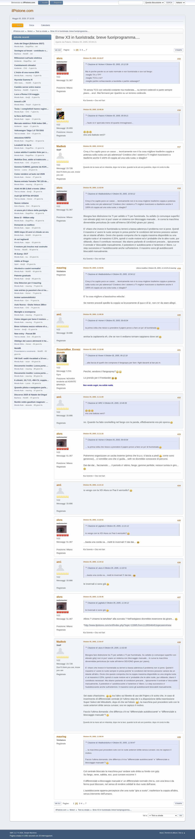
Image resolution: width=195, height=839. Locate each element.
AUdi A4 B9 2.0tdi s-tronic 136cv (29, 188)
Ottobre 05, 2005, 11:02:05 (93, 268)
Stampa (178, 50)
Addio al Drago (21, 261)
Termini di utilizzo (171, 833)
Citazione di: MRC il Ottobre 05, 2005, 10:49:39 (107, 403)
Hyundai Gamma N (23, 80)
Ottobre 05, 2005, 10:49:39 (93, 109)
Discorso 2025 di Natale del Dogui (30, 395)
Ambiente (18, 61)
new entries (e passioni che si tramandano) (31, 290)
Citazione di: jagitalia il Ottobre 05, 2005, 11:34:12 (108, 603)
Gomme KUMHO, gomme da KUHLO (31, 167)
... (84, 50)
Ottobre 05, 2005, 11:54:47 (93, 642)
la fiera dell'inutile (22, 116)
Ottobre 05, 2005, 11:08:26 (93, 314)
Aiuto (161, 833)
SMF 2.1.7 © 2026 (16, 833)
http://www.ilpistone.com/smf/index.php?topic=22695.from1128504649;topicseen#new (127, 625)
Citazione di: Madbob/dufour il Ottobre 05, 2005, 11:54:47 (111, 743)
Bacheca (17, 54)
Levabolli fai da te (22, 145)
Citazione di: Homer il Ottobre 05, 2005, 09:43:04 (108, 321)
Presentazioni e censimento (24, 351)
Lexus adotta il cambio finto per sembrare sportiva (31, 152)
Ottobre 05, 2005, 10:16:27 (93, 58)
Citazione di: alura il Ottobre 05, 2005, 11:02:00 (107, 648)
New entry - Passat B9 (24, 333)
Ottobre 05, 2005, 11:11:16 (93, 434)
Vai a (145, 815)
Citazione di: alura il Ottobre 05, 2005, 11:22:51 (107, 568)
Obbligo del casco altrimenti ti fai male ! (31, 341)
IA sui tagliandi (21, 239)
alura (59, 58)
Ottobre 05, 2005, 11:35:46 (93, 597)
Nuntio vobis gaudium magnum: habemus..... (31, 402)
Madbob (61, 146)
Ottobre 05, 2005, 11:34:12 (93, 562)
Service (17, 170)
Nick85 (17, 348)
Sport (16, 264)
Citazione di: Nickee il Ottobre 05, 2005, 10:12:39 (108, 64)
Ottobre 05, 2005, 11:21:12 (93, 485)
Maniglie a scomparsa (24, 312)
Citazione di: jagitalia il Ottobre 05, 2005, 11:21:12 (108, 526)
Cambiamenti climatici (25, 65)
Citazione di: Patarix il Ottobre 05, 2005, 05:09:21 (108, 116)
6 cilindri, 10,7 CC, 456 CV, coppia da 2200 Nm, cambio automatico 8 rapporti (31, 380)
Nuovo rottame (21, 203)
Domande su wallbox (24, 225)
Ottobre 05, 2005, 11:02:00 (93, 188)
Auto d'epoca (19, 206)
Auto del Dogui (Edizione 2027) (29, 43)
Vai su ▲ (182, 833)
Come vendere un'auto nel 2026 (29, 174)
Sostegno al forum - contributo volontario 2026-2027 (31, 50)
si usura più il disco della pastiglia (30, 210)
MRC (59, 109)
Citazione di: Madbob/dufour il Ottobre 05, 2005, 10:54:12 (111, 194)
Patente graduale (22, 275)
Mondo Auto (18, 46)
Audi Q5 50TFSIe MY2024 (26, 196)
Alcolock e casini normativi (27, 268)
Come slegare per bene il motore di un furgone (31, 319)
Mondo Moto (19, 105)
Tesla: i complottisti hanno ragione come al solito (31, 109)
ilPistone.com (22, 11)
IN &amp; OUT (21, 254)
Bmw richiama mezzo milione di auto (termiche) (31, 326)
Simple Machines (30, 833)
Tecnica (17, 250)
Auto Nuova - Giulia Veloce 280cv (30, 305)
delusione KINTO (22, 138)
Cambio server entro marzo (27, 87)
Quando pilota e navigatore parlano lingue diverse (31, 387)
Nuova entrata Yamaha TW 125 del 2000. (31, 181)
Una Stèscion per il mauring (27, 283)
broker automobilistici (24, 297)
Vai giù (58, 50)
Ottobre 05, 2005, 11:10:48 (93, 349)
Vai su (57, 803)
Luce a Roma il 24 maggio (26, 94)
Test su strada (19, 133)
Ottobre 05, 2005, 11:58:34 (93, 736)
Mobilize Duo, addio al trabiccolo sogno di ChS (31, 159)
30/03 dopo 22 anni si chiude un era (31, 232)
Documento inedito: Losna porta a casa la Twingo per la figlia (31, 366)
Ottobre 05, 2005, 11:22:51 (93, 520)
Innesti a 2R (20, 101)
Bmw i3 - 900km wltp (24, 217)
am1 (59, 314)
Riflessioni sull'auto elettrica (28, 58)
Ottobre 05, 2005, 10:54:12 (93, 146)
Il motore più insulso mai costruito (31, 247)
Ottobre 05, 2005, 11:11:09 (93, 397)
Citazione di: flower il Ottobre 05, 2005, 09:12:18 (108, 356)
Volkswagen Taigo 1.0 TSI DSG (29, 130)
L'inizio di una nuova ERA (26, 72)
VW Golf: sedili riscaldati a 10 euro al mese (31, 358)
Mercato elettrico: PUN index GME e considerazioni (31, 123)
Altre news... (19, 83)
